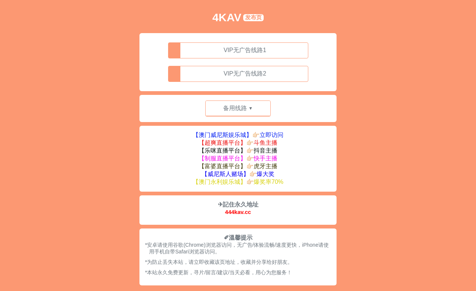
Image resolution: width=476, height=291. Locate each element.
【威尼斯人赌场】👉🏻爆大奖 (238, 174)
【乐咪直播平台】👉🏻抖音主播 (238, 150)
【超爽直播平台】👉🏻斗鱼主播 (238, 143)
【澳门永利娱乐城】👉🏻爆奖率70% (238, 182)
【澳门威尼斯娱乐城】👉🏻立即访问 (238, 135)
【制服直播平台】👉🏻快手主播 (238, 158)
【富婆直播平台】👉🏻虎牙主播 (238, 166)
